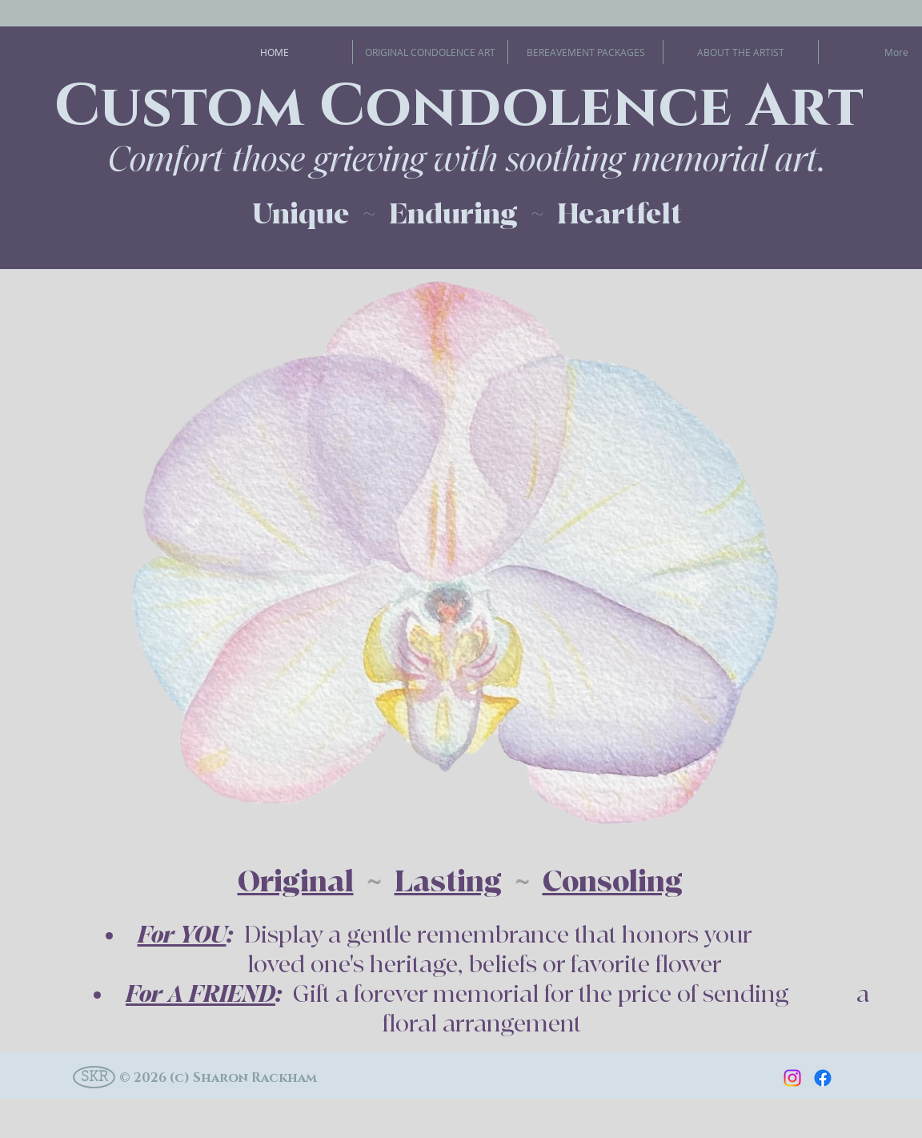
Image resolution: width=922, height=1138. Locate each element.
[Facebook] (823, 1078)
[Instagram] (792, 1078)
